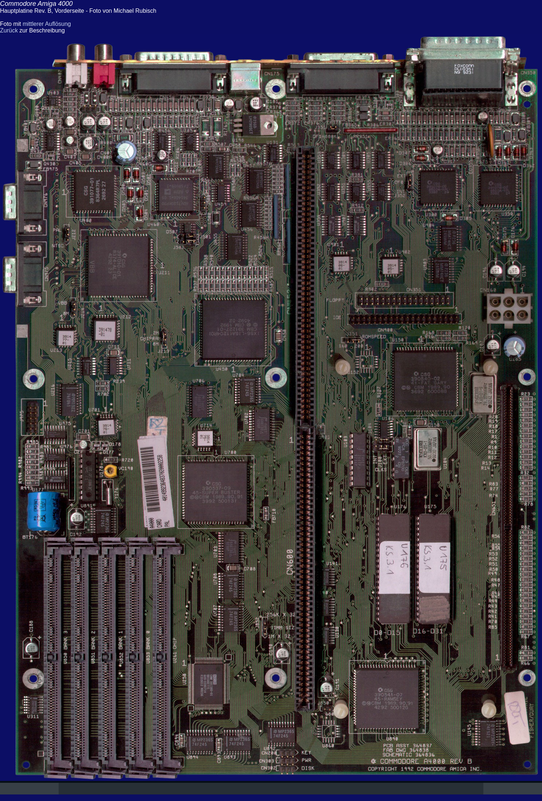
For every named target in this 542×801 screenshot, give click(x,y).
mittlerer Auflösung (47, 24)
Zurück (9, 30)
